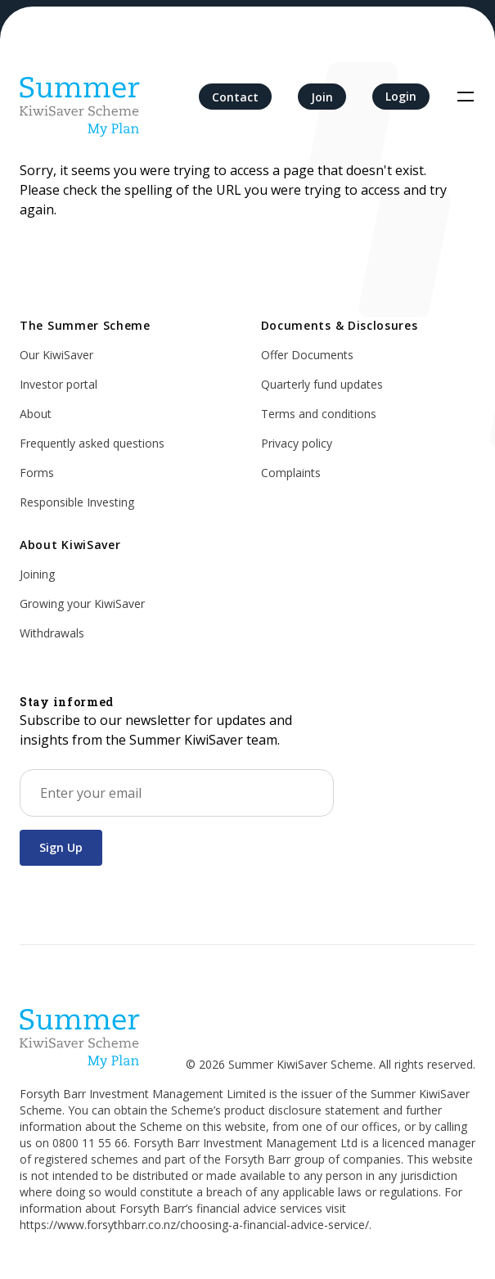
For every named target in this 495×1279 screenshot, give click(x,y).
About (36, 413)
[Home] (80, 96)
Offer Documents (307, 355)
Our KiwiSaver (56, 355)
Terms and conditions (318, 413)
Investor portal (58, 384)
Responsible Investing (77, 502)
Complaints (291, 472)
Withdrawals (52, 633)
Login (400, 96)
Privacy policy (296, 443)
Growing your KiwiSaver (82, 603)
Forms (37, 472)
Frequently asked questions (92, 443)
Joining (37, 574)
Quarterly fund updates (322, 384)
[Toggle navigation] (466, 97)
